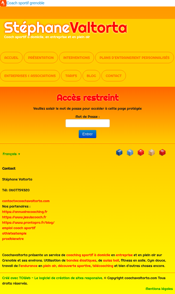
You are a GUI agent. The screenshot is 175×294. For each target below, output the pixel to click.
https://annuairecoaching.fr (24, 211)
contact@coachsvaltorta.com (26, 201)
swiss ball (111, 260)
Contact (114, 76)
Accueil (11, 57)
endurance (28, 265)
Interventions (76, 57)
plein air (49, 265)
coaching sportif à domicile (88, 255)
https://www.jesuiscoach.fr (24, 217)
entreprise (124, 255)
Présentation (41, 57)
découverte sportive (74, 265)
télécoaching (102, 265)
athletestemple (14, 233)
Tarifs (71, 76)
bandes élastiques (81, 260)
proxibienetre (13, 238)
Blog (91, 76)
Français (11, 154)
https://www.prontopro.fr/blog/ (28, 222)
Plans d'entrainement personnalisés (134, 57)
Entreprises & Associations (30, 76)
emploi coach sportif (18, 228)
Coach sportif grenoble (25, 3)
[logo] (65, 32)
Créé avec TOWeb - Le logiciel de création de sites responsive (52, 278)
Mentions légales (159, 288)
